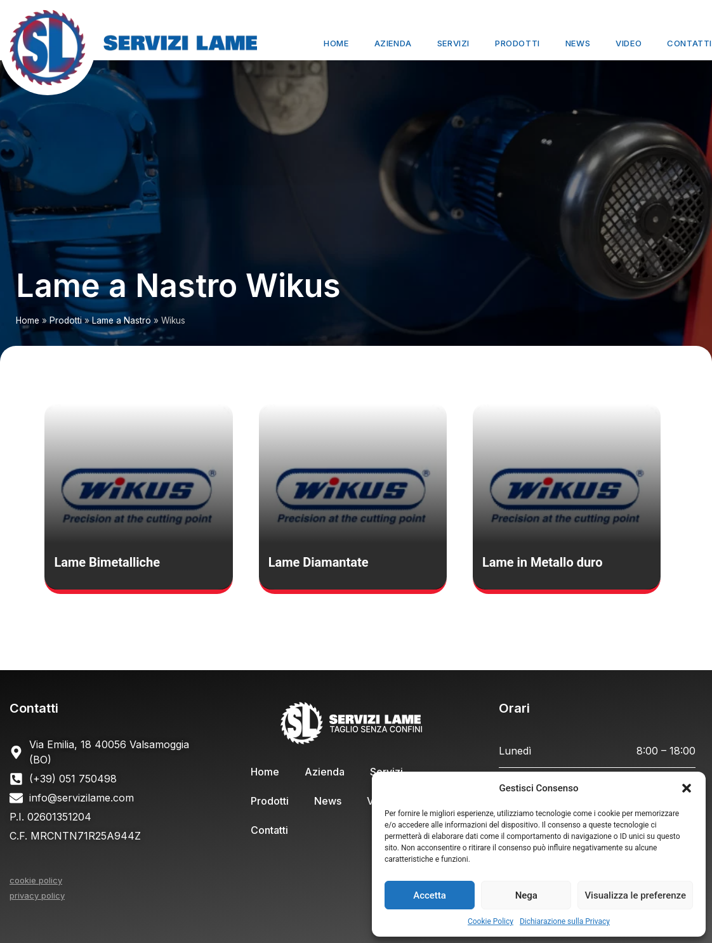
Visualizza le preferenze (635, 895)
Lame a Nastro (121, 320)
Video (629, 43)
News (577, 43)
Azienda (393, 43)
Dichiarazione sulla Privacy (565, 921)
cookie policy (36, 880)
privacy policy (37, 895)
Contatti (689, 43)
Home (336, 43)
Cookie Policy (490, 921)
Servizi (453, 43)
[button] (686, 788)
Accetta (429, 895)
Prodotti (517, 43)
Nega (526, 895)
